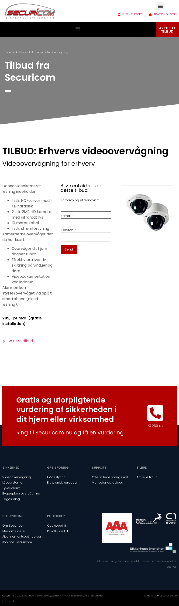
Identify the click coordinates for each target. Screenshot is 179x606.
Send (69, 249)
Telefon (68, 230)
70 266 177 (155, 425)
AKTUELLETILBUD (167, 30)
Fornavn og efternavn (80, 200)
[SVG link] (30, 11)
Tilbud (23, 52)
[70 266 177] (155, 413)
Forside (9, 52)
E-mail (67, 215)
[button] (160, 6)
